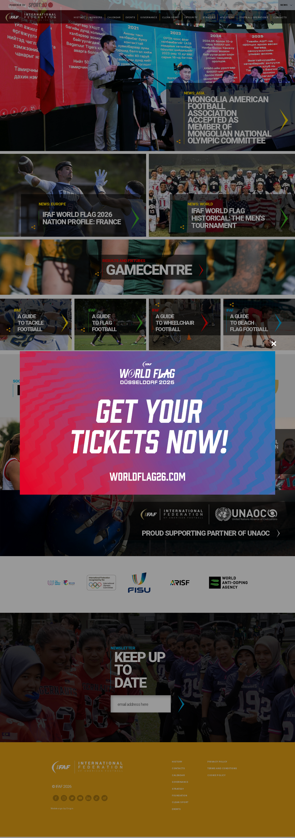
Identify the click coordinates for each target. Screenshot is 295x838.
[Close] (274, 343)
